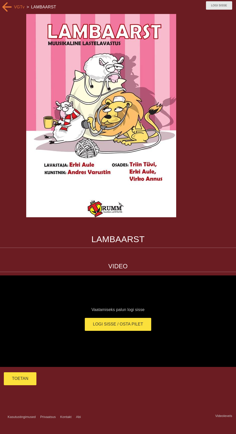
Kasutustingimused (22, 417)
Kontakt (66, 417)
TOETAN (20, 378)
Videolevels (223, 416)
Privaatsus (48, 417)
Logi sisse (219, 5)
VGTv (19, 7)
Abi (78, 417)
